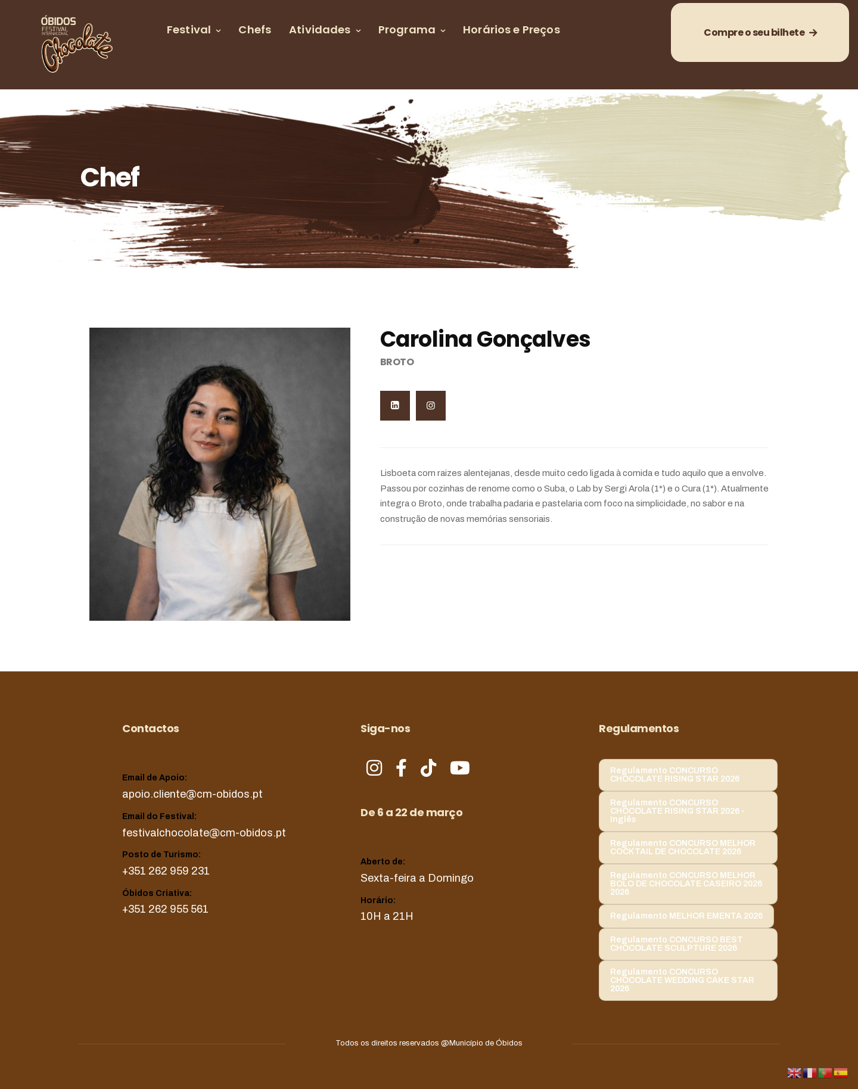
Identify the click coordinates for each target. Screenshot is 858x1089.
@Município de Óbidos (482, 1043)
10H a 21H (387, 916)
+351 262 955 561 (165, 909)
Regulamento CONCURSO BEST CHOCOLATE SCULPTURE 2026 (676, 944)
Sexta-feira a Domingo (417, 878)
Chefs (254, 29)
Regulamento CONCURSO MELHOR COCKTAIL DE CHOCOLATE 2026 (683, 847)
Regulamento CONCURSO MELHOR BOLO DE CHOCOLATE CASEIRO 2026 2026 (686, 884)
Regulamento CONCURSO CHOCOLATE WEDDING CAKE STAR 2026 (682, 980)
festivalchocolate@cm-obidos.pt (204, 833)
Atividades (320, 29)
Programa (407, 29)
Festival (189, 29)
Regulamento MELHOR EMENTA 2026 (686, 915)
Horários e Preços (511, 29)
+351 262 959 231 (166, 871)
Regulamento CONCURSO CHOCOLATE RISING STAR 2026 (674, 774)
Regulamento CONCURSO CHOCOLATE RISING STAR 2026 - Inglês (677, 811)
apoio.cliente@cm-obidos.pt (192, 794)
